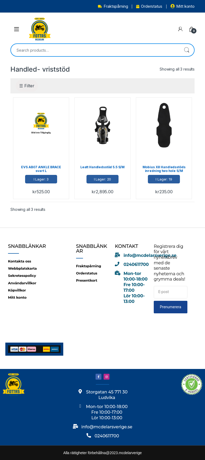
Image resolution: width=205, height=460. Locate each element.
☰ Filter (26, 85)
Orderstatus (149, 6)
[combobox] (95, 50)
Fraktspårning (113, 6)
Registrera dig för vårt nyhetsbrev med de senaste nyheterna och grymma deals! (169, 263)
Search (186, 50)
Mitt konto (183, 6)
